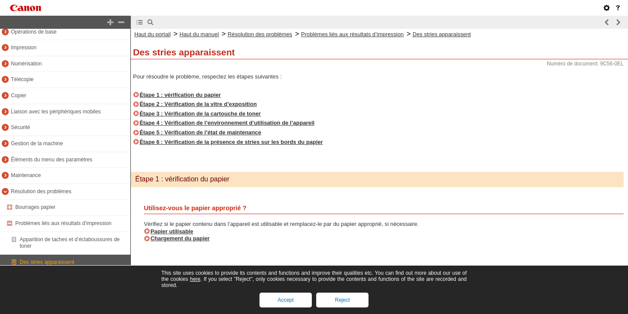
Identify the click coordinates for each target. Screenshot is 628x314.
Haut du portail (152, 34)
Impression (24, 47)
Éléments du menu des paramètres (51, 160)
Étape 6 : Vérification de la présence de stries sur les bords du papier (231, 142)
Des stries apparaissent (47, 262)
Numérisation (26, 64)
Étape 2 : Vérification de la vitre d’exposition (198, 104)
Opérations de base (34, 32)
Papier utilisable (171, 231)
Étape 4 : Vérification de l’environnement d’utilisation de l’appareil (227, 122)
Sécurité (20, 127)
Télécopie (22, 79)
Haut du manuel (198, 34)
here (195, 279)
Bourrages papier (35, 207)
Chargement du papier (180, 238)
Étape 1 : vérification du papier (180, 95)
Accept (286, 300)
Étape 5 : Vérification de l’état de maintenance (200, 132)
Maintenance (26, 175)
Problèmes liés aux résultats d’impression (63, 223)
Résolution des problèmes (41, 191)
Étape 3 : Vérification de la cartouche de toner (200, 113)
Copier (18, 95)
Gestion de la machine (37, 143)
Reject (342, 300)
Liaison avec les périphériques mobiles (56, 112)
